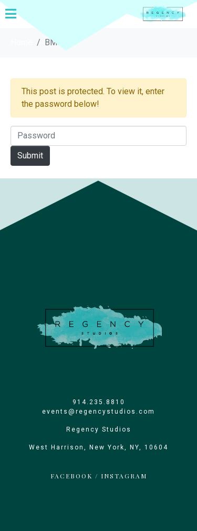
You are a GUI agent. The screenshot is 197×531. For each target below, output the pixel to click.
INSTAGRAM (124, 476)
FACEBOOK (71, 476)
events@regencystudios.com (98, 411)
